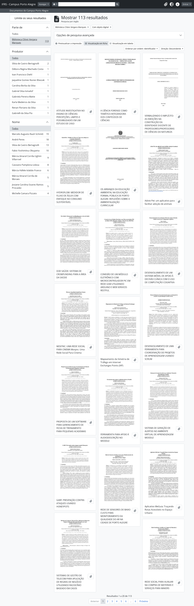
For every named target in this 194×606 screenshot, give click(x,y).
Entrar (186, 4)
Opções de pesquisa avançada (75, 35)
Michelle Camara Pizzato (30, 194)
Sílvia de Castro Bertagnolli (30, 64)
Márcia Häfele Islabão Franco (30, 171)
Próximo (143, 601)
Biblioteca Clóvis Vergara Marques (30, 41)
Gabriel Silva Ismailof (30, 91)
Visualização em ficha (96, 43)
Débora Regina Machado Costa (30, 69)
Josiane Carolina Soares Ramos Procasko (30, 186)
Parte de (17, 27)
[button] (166, 4)
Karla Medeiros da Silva (30, 103)
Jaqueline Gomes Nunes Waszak (30, 80)
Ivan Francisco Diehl (30, 75)
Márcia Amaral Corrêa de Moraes (30, 177)
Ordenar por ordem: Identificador (140, 48)
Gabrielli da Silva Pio (30, 114)
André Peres (30, 140)
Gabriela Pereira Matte (30, 97)
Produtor (17, 51)
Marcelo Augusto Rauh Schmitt (30, 134)
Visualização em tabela (121, 43)
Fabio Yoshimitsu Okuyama (30, 151)
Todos (15, 33)
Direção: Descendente (171, 48)
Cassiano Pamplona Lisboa (30, 165)
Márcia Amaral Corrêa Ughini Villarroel (30, 158)
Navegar (43, 4)
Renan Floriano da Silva (30, 108)
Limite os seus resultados (30, 18)
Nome (16, 122)
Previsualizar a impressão (68, 43)
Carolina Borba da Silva (30, 86)
